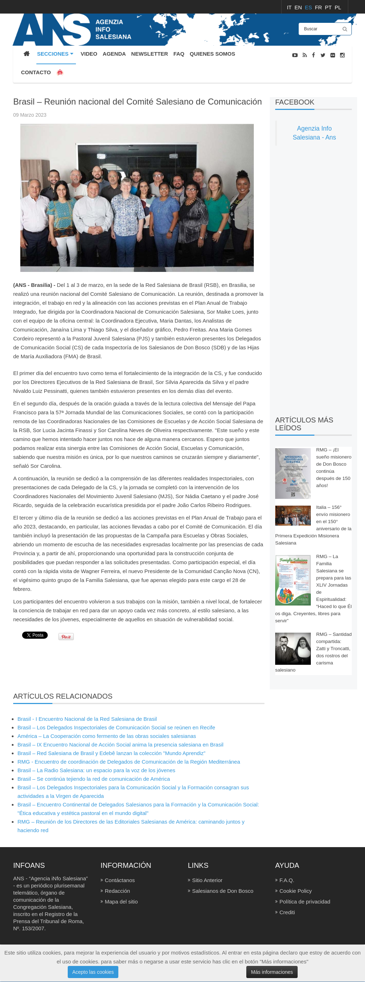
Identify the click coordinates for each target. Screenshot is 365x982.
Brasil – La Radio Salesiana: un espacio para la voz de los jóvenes (96, 770)
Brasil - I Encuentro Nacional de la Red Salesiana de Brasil (87, 719)
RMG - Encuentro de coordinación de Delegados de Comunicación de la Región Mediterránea (128, 762)
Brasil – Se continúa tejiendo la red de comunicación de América (93, 779)
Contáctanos (120, 880)
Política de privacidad (304, 902)
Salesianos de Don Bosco (222, 891)
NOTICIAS (341, 92)
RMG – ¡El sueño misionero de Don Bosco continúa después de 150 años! (333, 467)
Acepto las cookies (93, 972)
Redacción (117, 891)
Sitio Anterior (207, 880)
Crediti (287, 912)
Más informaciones (272, 972)
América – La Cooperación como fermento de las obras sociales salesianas (106, 736)
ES (309, 7)
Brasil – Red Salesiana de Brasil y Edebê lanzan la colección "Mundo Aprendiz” (111, 753)
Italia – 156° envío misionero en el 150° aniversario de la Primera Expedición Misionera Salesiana (313, 525)
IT (290, 7)
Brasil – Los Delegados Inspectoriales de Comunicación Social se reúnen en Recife (116, 727)
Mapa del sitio (121, 902)
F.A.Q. (286, 880)
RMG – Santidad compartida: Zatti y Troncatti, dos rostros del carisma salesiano (313, 652)
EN (298, 7)
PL (338, 7)
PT (329, 7)
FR (319, 7)
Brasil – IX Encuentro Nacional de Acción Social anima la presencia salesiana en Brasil (120, 744)
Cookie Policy (295, 891)
